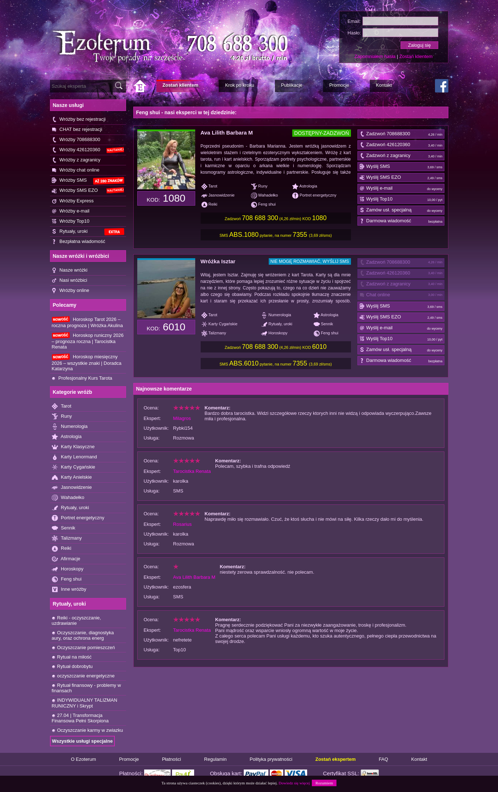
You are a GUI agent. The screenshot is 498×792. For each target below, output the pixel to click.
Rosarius (182, 524)
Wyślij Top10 (401, 199)
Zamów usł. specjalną (401, 210)
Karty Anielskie (72, 477)
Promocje (129, 759)
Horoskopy (68, 569)
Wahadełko (68, 498)
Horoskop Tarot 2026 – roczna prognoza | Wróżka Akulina (87, 322)
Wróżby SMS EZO (88, 190)
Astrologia (67, 437)
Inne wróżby (69, 589)
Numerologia (70, 427)
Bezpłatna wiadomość (78, 242)
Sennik (63, 528)
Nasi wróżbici (69, 280)
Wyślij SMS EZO (401, 177)
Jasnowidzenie (72, 487)
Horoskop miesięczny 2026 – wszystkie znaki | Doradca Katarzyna (87, 362)
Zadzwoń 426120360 (401, 145)
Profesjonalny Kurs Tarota (82, 378)
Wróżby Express (73, 201)
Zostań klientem (416, 56)
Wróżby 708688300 (76, 140)
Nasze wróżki (70, 270)
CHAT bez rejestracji (77, 130)
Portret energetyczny (78, 518)
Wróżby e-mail (70, 211)
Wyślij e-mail (401, 188)
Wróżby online (70, 291)
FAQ (383, 759)
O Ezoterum (83, 759)
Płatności (171, 759)
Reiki (62, 548)
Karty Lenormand (74, 457)
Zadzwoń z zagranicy (401, 156)
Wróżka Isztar (218, 261)
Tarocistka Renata (192, 471)
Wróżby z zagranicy (76, 160)
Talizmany (67, 538)
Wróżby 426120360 (88, 150)
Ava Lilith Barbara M (227, 132)
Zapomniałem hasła (375, 56)
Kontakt (419, 759)
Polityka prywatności (271, 759)
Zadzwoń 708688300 (401, 134)
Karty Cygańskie (73, 467)
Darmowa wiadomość (401, 221)
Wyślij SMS (401, 166)
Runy (62, 416)
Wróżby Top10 (70, 221)
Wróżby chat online (76, 170)
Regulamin (215, 759)
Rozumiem (324, 783)
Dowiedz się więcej (294, 783)
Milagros (182, 418)
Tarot (61, 406)
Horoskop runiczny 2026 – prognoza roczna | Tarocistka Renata (88, 341)
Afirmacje (66, 559)
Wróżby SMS (88, 181)
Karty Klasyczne (73, 447)
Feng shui (67, 579)
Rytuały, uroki (88, 232)
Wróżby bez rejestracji (79, 119)
